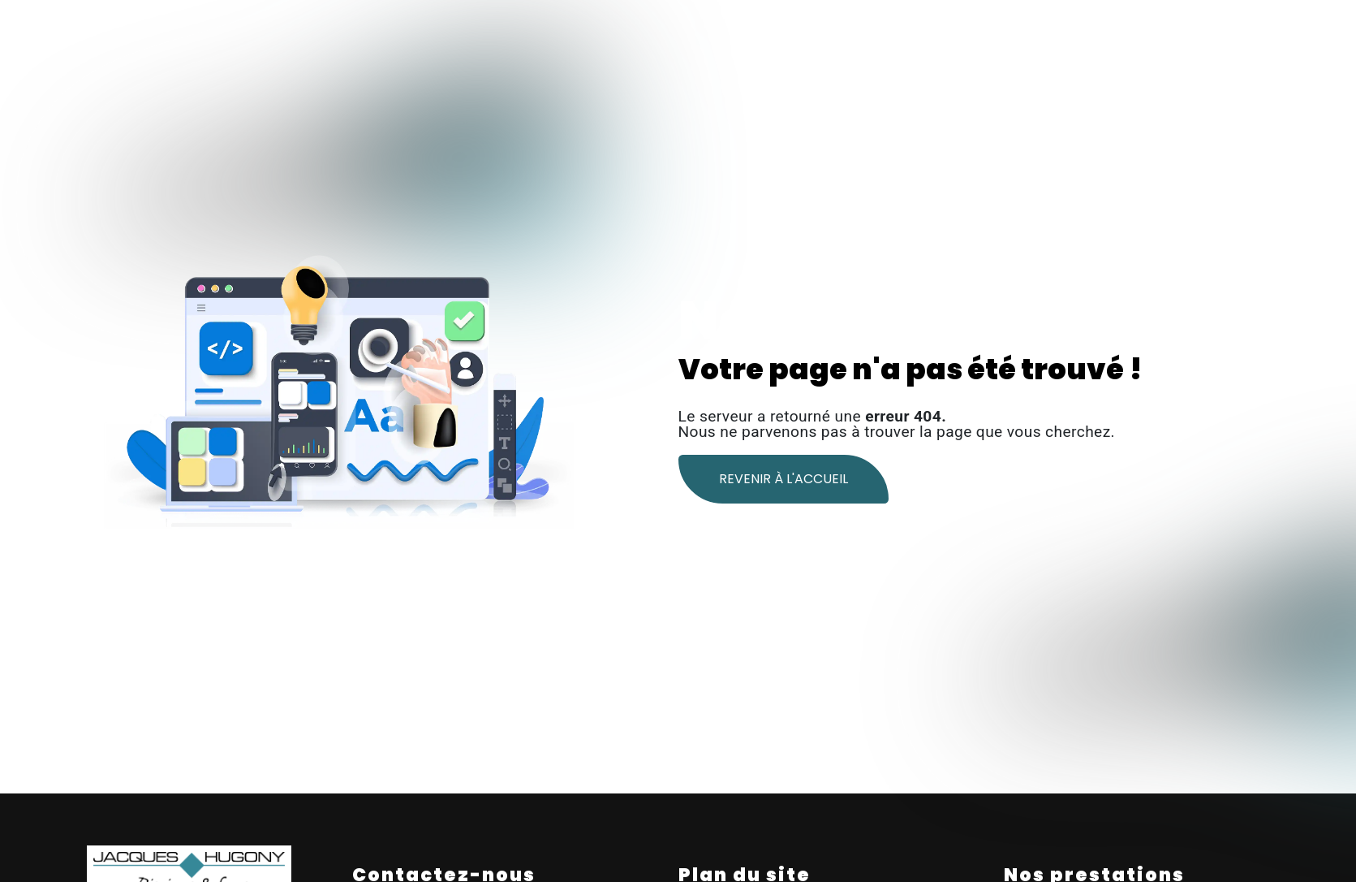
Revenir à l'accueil (783, 478)
